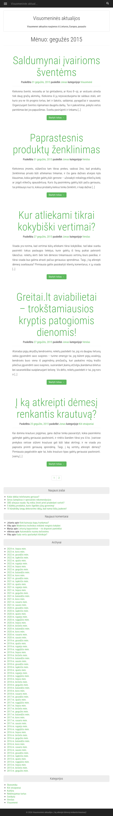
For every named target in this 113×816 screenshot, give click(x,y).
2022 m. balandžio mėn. (18, 572)
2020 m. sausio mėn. (17, 637)
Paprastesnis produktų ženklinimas (56, 144)
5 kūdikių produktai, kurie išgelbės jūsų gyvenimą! (30, 505)
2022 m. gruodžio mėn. (18, 554)
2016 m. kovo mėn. (16, 744)
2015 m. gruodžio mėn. (18, 753)
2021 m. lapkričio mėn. (18, 581)
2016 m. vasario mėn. (17, 747)
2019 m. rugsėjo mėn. (17, 646)
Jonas (64, 82)
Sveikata (11, 796)
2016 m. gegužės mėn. (18, 738)
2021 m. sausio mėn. (17, 605)
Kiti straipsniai (86, 423)
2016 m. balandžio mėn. (18, 741)
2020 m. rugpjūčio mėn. (18, 619)
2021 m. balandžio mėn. (18, 596)
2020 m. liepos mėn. (16, 622)
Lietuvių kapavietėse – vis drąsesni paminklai (40, 528)
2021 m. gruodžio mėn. (18, 578)
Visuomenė (86, 82)
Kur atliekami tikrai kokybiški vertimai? (56, 221)
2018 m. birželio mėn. (17, 682)
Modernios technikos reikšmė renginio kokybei (38, 525)
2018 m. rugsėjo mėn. (17, 673)
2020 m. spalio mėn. (16, 613)
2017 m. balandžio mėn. (18, 714)
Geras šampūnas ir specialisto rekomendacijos (29, 499)
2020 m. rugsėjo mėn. (17, 616)
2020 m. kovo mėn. (16, 631)
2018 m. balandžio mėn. (18, 687)
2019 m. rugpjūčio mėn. (18, 649)
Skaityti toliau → (57, 117)
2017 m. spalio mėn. (16, 699)
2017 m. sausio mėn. (17, 723)
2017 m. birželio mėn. (17, 708)
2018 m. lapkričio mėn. (18, 667)
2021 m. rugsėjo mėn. (17, 587)
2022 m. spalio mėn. (16, 560)
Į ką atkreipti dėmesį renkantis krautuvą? (56, 408)
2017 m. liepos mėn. (16, 705)
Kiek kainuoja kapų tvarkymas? (34, 522)
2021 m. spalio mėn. (16, 584)
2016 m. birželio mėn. (17, 735)
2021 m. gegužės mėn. (18, 593)
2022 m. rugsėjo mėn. (17, 563)
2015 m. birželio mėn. (17, 767)
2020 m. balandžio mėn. (18, 628)
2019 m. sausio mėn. (17, 661)
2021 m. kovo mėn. (16, 599)
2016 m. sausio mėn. (17, 750)
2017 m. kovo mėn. (16, 717)
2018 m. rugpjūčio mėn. (18, 676)
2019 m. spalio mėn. (16, 643)
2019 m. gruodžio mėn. (18, 640)
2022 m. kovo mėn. (16, 575)
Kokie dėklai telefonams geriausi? (23, 496)
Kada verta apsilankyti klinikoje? (31, 534)
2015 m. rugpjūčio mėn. (18, 761)
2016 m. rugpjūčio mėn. (18, 729)
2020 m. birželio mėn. (17, 625)
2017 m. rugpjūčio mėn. (18, 702)
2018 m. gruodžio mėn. (18, 664)
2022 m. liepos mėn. (16, 566)
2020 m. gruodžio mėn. (18, 608)
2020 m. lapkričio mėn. (18, 611)
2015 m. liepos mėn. (16, 764)
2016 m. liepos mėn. (16, 732)
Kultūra (10, 790)
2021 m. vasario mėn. (17, 602)
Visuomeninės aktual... (24, 3)
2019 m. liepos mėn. (16, 652)
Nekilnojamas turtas (16, 793)
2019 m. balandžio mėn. (18, 658)
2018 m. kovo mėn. (16, 690)
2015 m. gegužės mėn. (18, 770)
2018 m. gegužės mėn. (18, 685)
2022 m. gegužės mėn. (18, 569)
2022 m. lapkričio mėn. (18, 557)
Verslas (86, 159)
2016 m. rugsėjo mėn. (17, 726)
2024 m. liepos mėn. (16, 548)
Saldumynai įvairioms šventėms (56, 66)
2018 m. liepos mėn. (16, 679)
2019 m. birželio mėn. (17, 655)
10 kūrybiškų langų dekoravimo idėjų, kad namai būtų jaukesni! (37, 508)
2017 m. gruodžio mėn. (18, 696)
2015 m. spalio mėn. (16, 759)
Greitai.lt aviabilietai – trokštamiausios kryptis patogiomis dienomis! (56, 315)
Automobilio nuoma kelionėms (34, 531)
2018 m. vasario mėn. (17, 693)
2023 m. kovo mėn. (16, 551)
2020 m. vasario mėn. (17, 634)
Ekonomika (12, 784)
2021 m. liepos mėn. (16, 590)
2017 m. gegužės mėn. (18, 711)
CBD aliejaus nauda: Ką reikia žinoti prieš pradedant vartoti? (35, 502)
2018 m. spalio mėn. (16, 670)
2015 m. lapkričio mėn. (18, 756)
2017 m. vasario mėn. (17, 720)
